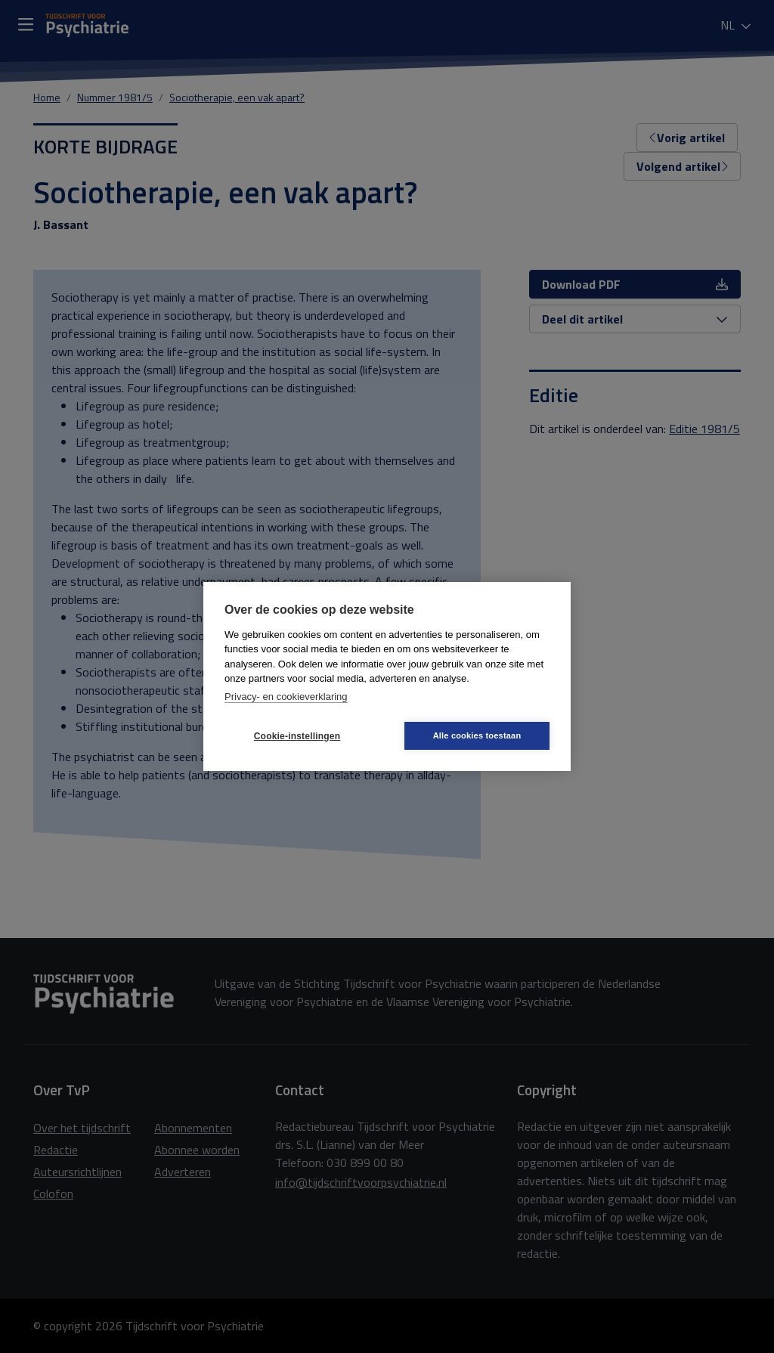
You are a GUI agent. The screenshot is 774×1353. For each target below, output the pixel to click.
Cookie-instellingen (297, 736)
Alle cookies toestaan (477, 735)
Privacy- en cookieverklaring (286, 696)
